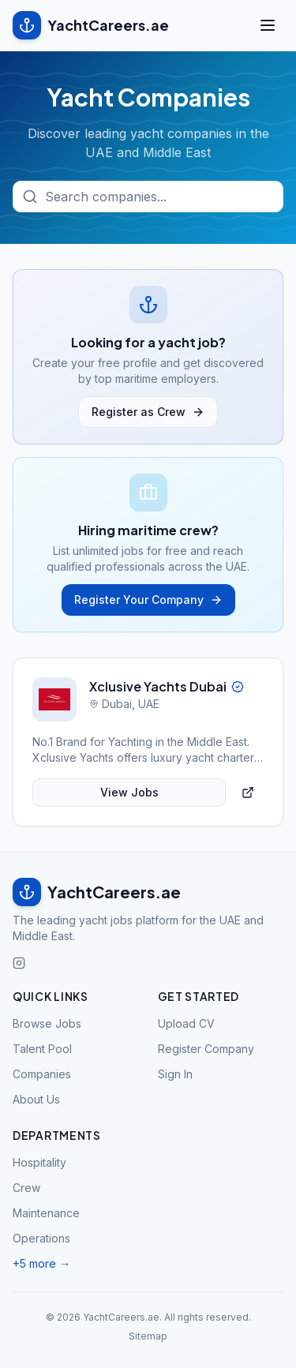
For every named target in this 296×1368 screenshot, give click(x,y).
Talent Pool (42, 1048)
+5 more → (41, 1263)
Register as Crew (148, 411)
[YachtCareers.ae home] (148, 892)
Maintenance (46, 1213)
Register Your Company (148, 599)
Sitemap (148, 1336)
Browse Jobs (47, 1023)
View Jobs (129, 792)
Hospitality (39, 1162)
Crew (26, 1187)
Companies (42, 1074)
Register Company (206, 1048)
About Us (36, 1099)
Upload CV (186, 1023)
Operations (41, 1238)
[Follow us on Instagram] (19, 963)
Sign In (175, 1074)
